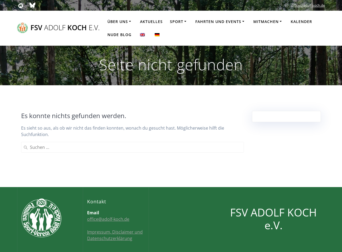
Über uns (117, 21)
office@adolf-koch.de (308, 5)
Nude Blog (119, 34)
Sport (176, 21)
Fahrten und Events (218, 21)
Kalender (301, 21)
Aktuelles (151, 21)
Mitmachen (266, 21)
